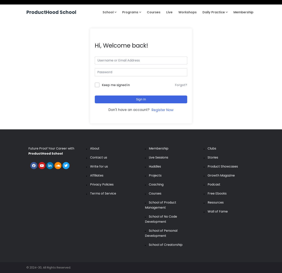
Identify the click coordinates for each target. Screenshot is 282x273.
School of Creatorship (166, 244)
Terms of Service (103, 193)
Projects (155, 175)
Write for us (99, 166)
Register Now (163, 110)
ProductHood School (51, 12)
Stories (213, 157)
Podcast (214, 184)
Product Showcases (223, 166)
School (109, 12)
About (94, 148)
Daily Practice (215, 12)
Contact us (98, 157)
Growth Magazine (221, 175)
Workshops (187, 12)
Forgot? (181, 85)
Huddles (155, 166)
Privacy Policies (102, 184)
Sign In (141, 99)
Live (169, 12)
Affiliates (96, 175)
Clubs (212, 148)
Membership (243, 12)
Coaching (156, 184)
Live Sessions (158, 157)
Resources (216, 202)
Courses (153, 12)
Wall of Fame (218, 211)
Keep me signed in (116, 85)
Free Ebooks (217, 193)
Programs (131, 12)
